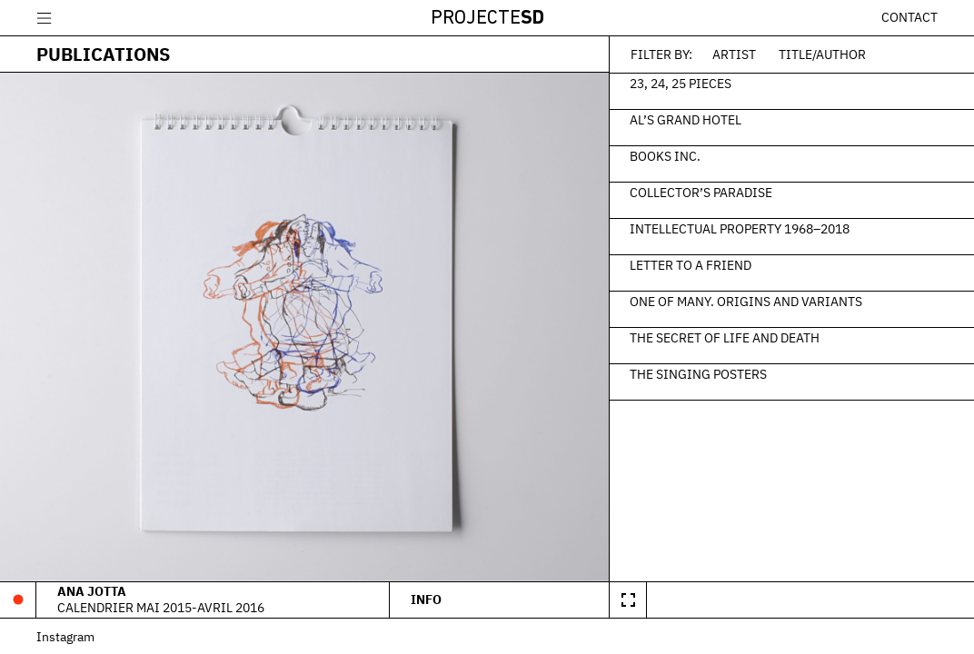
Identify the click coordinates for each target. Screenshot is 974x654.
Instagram (65, 636)
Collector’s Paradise (701, 191)
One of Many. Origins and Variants (746, 300)
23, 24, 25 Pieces (680, 82)
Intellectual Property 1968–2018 (740, 228)
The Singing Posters (698, 373)
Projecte (487, 18)
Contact (909, 17)
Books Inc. (665, 155)
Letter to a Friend (690, 264)
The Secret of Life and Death (725, 337)
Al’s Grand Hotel (685, 119)
